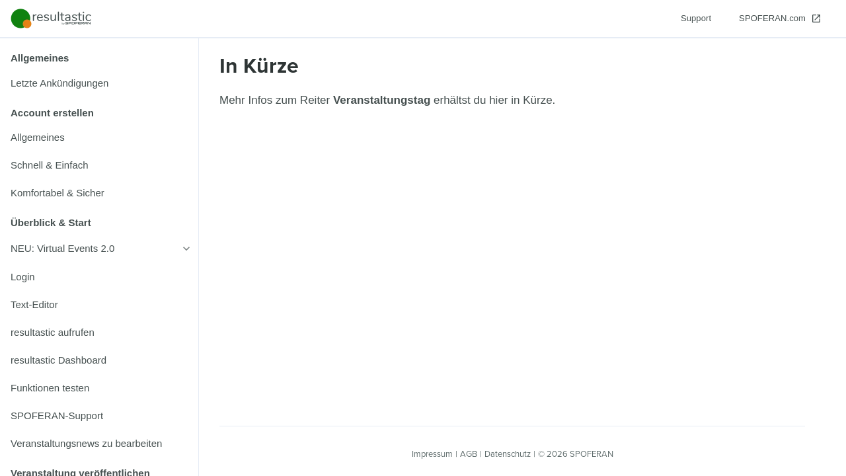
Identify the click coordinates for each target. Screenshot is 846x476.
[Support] (696, 18)
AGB (468, 454)
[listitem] (99, 83)
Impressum (432, 454)
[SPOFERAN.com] (780, 18)
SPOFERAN (591, 454)
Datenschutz (507, 454)
